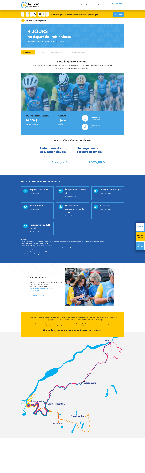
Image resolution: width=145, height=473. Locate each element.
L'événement (92, 5)
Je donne (118, 14)
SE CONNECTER (117, 4)
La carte (41, 52)
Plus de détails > (35, 193)
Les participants (56, 52)
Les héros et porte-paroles (78, 52)
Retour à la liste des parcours (33, 20)
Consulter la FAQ (38, 296)
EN (107, 5)
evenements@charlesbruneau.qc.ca (41, 288)
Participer (82, 5)
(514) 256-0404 (34, 290)
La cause (100, 5)
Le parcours (28, 52)
